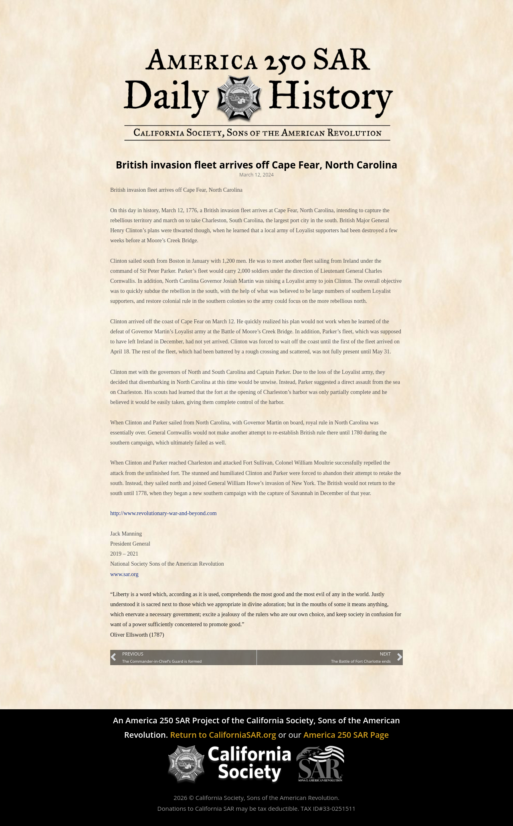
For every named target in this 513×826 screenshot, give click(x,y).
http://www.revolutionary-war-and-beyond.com (163, 513)
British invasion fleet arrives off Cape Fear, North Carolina (257, 164)
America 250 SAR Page (346, 734)
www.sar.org (124, 574)
